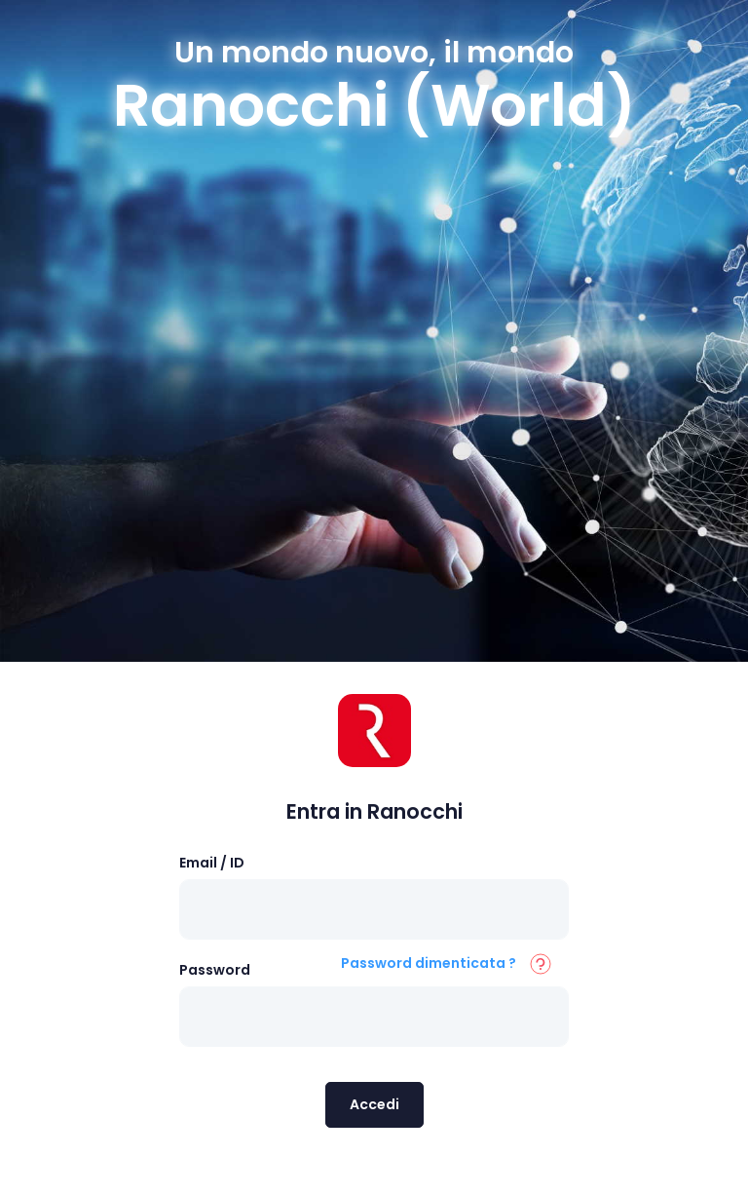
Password (214, 970)
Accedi (374, 1104)
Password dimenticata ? (428, 963)
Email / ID (211, 862)
